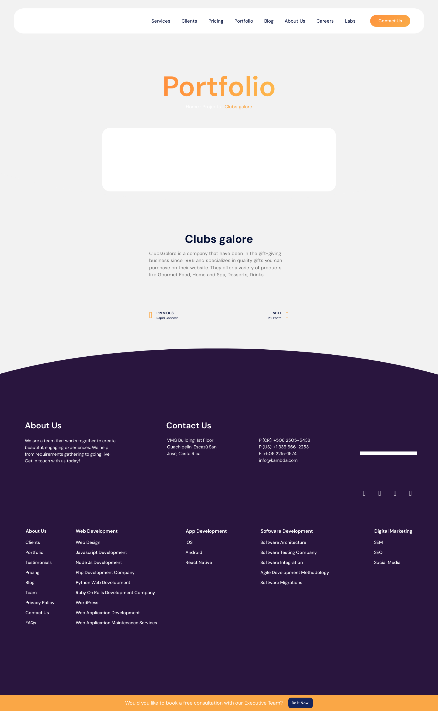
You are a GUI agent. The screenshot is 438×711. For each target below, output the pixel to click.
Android (194, 552)
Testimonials (39, 562)
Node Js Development (96, 562)
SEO (378, 552)
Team (31, 592)
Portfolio (243, 21)
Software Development (287, 531)
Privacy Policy (40, 603)
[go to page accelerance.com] (119, 493)
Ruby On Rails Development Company (96, 592)
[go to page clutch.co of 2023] (198, 491)
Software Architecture (281, 542)
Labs (350, 21)
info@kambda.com (278, 460)
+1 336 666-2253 (291, 447)
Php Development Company (96, 572)
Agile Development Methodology (281, 572)
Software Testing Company (281, 552)
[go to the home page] (42, 19)
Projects (212, 107)
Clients (189, 21)
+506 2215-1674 (280, 454)
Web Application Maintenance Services (96, 623)
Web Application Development (96, 613)
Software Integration (281, 562)
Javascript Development (96, 552)
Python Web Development (96, 582)
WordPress (87, 603)
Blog (268, 21)
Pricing (215, 21)
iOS (189, 542)
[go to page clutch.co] (39, 491)
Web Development (97, 531)
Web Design (88, 542)
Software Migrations (281, 582)
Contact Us (188, 425)
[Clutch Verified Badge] (388, 434)
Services (160, 21)
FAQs (31, 623)
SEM (378, 542)
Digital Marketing (393, 531)
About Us (295, 21)
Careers (325, 21)
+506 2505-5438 (291, 440)
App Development (206, 531)
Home (192, 107)
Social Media (387, 562)
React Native (199, 562)
